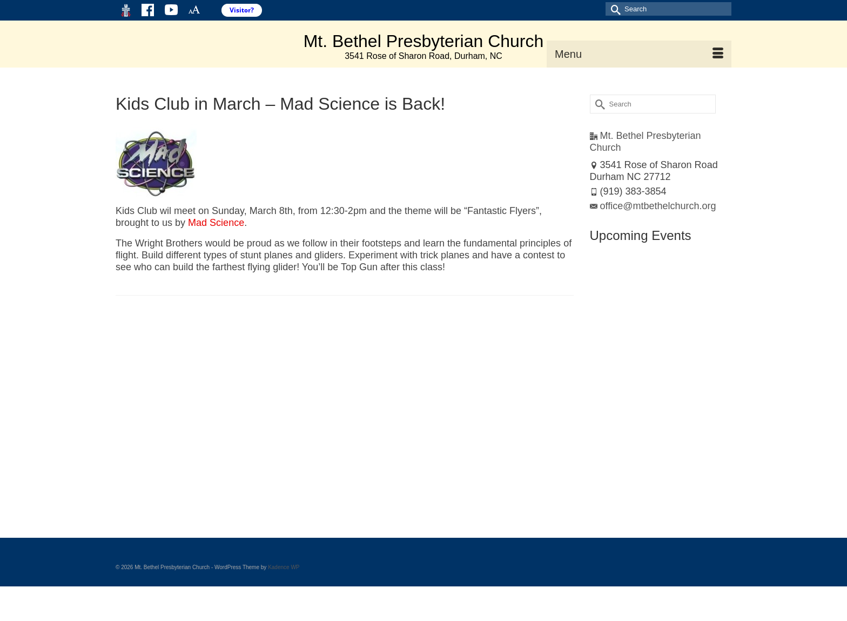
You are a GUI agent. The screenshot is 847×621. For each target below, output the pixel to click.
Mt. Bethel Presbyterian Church (424, 41)
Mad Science (216, 222)
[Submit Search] (614, 9)
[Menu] (639, 54)
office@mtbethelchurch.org (653, 206)
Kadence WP (283, 567)
